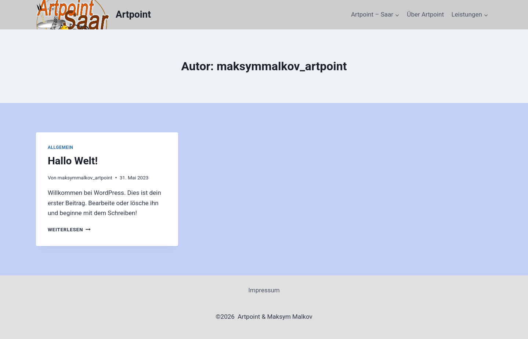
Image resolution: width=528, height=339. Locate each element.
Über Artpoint (425, 14)
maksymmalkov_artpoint (85, 178)
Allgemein (60, 147)
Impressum (264, 290)
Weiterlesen (69, 229)
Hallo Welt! (73, 161)
